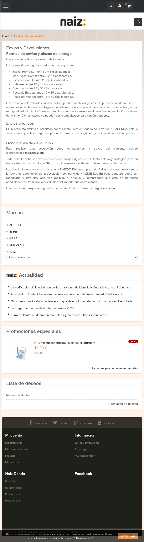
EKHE (13, 231)
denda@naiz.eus (33, 152)
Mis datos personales (17, 449)
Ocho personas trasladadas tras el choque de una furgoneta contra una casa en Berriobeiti (71, 301)
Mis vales (10, 455)
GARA (13, 238)
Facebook (38, 422)
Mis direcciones (13, 442)
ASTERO (15, 225)
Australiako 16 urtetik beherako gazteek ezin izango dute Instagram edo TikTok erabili (67, 294)
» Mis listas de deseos (123, 403)
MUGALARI (17, 245)
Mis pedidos (12, 462)
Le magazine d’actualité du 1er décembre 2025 (42, 308)
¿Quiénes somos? (85, 455)
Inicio (5, 36)
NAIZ (12, 251)
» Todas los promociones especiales (114, 368)
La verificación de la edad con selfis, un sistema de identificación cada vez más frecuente (70, 287)
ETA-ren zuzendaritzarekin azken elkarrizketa (64, 342)
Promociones (12, 494)
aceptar (128, 536)
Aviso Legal (81, 449)
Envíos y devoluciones (87, 442)
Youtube (106, 422)
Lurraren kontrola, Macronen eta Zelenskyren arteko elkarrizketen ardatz (59, 315)
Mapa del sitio (13, 500)
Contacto (10, 481)
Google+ (83, 422)
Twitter (60, 422)
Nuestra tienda (13, 487)
